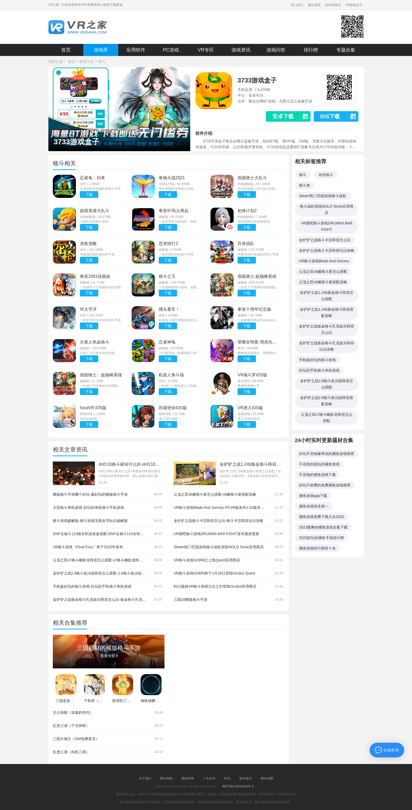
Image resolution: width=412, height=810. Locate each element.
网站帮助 (166, 778)
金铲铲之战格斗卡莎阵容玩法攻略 (326, 250)
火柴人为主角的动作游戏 (97, 353)
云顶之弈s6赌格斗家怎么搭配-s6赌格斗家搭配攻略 (215, 494)
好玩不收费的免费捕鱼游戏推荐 (325, 485)
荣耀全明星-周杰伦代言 (259, 342)
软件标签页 (333, 5)
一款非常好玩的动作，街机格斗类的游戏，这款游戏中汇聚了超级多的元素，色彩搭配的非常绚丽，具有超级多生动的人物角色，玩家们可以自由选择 (180, 221)
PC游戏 (171, 50)
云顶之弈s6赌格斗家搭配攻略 (323, 282)
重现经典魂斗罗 (249, 386)
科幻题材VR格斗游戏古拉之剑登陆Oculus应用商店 (215, 586)
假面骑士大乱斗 (252, 178)
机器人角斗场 (171, 375)
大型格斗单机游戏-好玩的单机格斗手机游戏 (88, 507)
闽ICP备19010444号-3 (238, 786)
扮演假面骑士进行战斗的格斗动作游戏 (259, 189)
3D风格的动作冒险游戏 (254, 221)
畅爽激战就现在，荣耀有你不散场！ (259, 353)
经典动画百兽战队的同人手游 (258, 254)
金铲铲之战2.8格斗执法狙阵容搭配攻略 (326, 401)
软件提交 (245, 778)
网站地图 (267, 778)
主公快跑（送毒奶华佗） (73, 712)
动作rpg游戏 (88, 419)
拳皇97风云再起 (174, 210)
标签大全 (86, 61)
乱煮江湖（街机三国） (71, 752)
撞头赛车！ (169, 309)
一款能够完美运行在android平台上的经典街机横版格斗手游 (259, 320)
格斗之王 (167, 276)
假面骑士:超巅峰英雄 (257, 276)
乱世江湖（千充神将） (71, 726)
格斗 (102, 61)
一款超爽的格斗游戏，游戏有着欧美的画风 (180, 287)
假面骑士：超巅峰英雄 (101, 375)
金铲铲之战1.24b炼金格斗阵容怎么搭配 (326, 295)
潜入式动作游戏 (249, 419)
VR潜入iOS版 (250, 408)
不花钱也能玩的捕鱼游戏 (319, 464)
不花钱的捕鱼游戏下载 (317, 475)
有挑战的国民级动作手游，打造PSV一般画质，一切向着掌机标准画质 (101, 254)
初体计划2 (247, 210)
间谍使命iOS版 (173, 408)
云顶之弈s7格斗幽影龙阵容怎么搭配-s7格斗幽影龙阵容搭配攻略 (105, 560)
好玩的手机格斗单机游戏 (319, 370)
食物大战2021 (172, 178)
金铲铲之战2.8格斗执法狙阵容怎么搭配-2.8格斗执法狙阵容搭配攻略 (108, 573)
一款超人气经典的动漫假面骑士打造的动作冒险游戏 (259, 287)
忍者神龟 (167, 342)
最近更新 (314, 5)
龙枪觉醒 (88, 243)
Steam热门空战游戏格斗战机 (322, 196)
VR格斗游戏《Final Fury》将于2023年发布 (88, 547)
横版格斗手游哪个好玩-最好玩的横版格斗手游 (90, 494)
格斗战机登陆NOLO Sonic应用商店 (327, 209)
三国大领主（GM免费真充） (76, 739)
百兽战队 (246, 243)
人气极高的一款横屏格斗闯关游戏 (180, 353)
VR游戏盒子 (353, 5)
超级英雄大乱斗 (94, 210)
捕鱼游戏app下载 (313, 496)
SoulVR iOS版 (93, 408)
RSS (227, 778)
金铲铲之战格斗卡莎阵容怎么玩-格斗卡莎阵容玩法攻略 (218, 521)
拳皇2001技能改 (95, 276)
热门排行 (297, 5)
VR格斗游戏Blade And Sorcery (324, 261)
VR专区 (206, 50)
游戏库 (101, 50)
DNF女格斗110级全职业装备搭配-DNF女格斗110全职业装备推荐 (106, 534)
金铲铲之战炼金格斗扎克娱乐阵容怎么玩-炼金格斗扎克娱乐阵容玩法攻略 (112, 599)
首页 (66, 50)
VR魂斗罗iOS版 (252, 375)
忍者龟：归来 (92, 178)
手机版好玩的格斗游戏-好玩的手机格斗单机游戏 (92, 586)
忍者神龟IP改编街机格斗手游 (100, 189)
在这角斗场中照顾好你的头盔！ (180, 320)
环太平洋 (88, 309)
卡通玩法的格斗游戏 (94, 221)
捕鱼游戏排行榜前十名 (317, 548)
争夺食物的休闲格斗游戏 (176, 189)
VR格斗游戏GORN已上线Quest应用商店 (207, 560)
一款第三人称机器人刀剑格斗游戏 (180, 386)
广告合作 (209, 778)
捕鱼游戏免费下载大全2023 (321, 517)
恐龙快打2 (168, 243)
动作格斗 (325, 175)
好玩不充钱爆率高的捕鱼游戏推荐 (326, 454)
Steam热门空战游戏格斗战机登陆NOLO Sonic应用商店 (219, 547)
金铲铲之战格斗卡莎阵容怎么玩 (325, 240)
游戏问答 (275, 50)
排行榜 (311, 50)
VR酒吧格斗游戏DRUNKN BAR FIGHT (326, 226)
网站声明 (187, 778)
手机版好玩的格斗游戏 (317, 360)
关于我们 (145, 778)
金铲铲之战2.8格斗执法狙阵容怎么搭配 (326, 384)
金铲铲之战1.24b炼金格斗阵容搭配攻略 (326, 312)
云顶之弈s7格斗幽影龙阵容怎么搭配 (327, 417)
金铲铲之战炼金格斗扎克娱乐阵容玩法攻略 (326, 346)
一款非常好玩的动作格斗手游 (100, 320)
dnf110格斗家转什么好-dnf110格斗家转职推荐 (142, 464)
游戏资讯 (240, 50)
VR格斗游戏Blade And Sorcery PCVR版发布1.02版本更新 (221, 507)
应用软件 (135, 50)
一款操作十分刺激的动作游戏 (100, 287)
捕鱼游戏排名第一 (313, 506)
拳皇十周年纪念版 (254, 309)
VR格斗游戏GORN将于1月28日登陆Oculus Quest (214, 573)
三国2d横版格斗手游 (190, 599)
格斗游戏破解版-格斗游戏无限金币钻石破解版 (90, 521)
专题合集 (345, 50)
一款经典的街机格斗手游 (176, 254)
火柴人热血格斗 (94, 342)
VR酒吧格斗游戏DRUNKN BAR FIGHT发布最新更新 (216, 534)
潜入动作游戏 (168, 419)
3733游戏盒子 (257, 80)
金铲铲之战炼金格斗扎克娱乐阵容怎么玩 (326, 329)
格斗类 (304, 185)
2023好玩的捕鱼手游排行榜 (321, 538)
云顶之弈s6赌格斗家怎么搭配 (323, 271)
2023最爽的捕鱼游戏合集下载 (323, 527)
